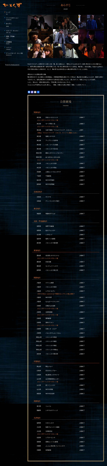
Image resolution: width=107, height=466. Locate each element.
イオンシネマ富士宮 (52, 270)
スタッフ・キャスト (15, 31)
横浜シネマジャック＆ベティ (54, 153)
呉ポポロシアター (51, 370)
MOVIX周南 (49, 389)
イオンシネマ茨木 (51, 287)
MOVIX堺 (49, 297)
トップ (15, 13)
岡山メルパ (49, 366)
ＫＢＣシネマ (50, 423)
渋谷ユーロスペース (52, 117)
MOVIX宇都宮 (50, 180)
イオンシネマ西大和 (52, 354)
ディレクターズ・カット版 (15, 54)
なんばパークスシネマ (52, 301)
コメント (15, 48)
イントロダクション (15, 18)
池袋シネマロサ (50, 136)
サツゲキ (48, 197)
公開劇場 (15, 42)
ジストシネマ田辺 (51, 337)
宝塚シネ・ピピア (51, 329)
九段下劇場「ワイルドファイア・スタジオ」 (59, 130)
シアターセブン (50, 291)
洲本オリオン (50, 322)
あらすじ (9, 25)
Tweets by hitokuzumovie (12, 65)
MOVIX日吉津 (50, 393)
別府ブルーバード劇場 (52, 427)
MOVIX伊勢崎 (50, 184)
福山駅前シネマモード (52, 375)
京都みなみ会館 (50, 306)
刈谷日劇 (48, 262)
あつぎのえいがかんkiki (53, 157)
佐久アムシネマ (50, 230)
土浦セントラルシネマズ (53, 172)
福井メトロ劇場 (50, 239)
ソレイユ (48, 406)
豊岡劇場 (48, 318)
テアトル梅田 (50, 283)
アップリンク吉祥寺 (52, 140)
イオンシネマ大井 (51, 163)
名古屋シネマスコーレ (52, 255)
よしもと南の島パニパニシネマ (55, 446)
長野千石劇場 (50, 226)
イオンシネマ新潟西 (52, 243)
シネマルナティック (52, 410)
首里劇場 (48, 450)
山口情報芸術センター (52, 379)
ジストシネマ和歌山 (52, 349)
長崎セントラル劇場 (52, 442)
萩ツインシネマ (50, 385)
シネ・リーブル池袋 (52, 144)
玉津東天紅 (49, 431)
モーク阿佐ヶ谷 (50, 123)
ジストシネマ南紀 (51, 345)
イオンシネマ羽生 (51, 167)
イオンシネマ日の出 (52, 149)
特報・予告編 (15, 37)
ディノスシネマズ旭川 (52, 201)
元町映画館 (49, 312)
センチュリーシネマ (52, 266)
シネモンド (49, 234)
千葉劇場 (48, 176)
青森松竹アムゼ (50, 213)
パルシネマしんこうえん (53, 333)
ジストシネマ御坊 (51, 341)
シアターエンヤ (50, 437)
